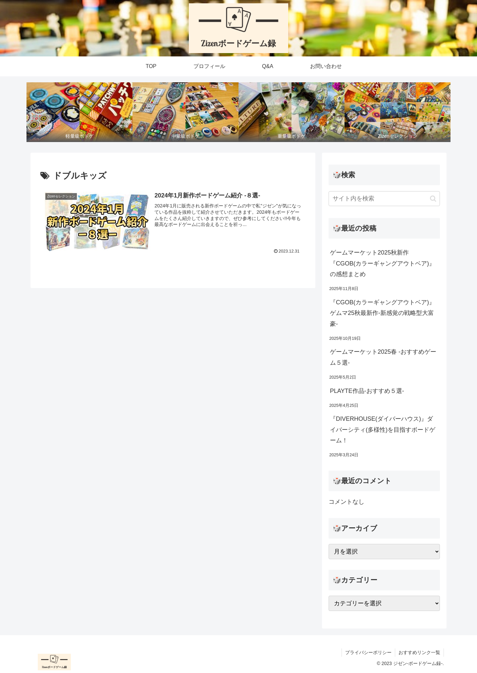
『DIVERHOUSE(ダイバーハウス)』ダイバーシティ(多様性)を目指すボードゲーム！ (382, 429)
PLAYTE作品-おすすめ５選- (367, 391)
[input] (384, 198)
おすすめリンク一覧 (419, 652)
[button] (433, 198)
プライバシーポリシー (368, 652)
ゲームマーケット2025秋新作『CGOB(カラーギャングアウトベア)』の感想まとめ (382, 263)
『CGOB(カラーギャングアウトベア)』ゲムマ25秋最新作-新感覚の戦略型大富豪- (382, 313)
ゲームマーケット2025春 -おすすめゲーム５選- (383, 357)
